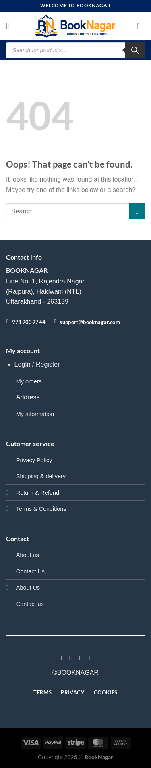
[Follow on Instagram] (70, 658)
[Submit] (137, 211)
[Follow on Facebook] (61, 658)
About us (27, 555)
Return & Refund (37, 492)
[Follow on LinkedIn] (90, 658)
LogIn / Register (37, 364)
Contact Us (30, 571)
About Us (28, 587)
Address (28, 397)
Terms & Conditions (41, 509)
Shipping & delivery (41, 476)
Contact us (30, 604)
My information (35, 414)
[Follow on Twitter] (80, 658)
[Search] (135, 50)
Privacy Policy (34, 460)
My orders (29, 381)
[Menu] (11, 26)
